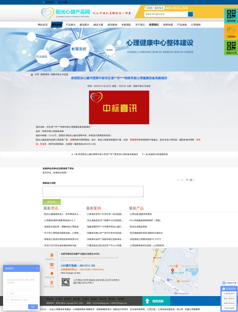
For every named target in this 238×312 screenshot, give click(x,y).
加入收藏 (63, 2)
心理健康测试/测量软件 (84, 309)
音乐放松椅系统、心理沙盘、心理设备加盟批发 (152, 309)
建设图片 (84, 24)
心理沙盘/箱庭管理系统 (141, 214)
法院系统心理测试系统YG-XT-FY (145, 239)
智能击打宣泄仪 (120, 309)
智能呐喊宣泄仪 (103, 309)
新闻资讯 (57, 24)
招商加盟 (168, 24)
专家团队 (126, 24)
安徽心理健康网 (192, 309)
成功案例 (112, 24)
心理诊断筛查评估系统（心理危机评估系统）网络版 (149, 245)
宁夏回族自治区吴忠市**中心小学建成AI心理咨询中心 (106, 245)
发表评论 (47, 168)
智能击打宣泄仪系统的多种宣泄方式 (61, 239)
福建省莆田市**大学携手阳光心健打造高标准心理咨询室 (106, 227)
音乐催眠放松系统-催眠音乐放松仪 (146, 233)
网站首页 (43, 24)
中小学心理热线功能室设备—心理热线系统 (63, 233)
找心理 (180, 309)
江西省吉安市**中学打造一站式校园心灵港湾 (106, 214)
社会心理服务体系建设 (60, 309)
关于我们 (140, 24)
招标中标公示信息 (59, 74)
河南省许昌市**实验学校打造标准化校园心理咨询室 (106, 239)
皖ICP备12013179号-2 (84, 283)
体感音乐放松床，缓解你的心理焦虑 (61, 227)
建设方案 (98, 24)
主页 (37, 74)
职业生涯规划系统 (138, 227)
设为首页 (49, 2)
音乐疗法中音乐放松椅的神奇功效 (60, 245)
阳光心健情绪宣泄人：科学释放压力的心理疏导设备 (63, 214)
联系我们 (154, 24)
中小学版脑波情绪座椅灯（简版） (146, 220)
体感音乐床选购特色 (158, 154)
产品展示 (71, 24)
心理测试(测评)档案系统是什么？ (60, 220)
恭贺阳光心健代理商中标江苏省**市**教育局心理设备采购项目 (108, 154)
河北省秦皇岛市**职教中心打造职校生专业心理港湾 (106, 220)
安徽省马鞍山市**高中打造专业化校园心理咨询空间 (106, 233)
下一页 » (190, 180)
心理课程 (196, 24)
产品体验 (182, 24)
